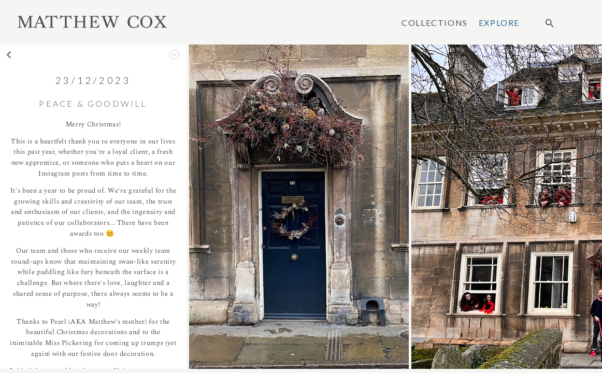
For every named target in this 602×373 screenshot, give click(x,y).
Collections (435, 23)
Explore (499, 23)
